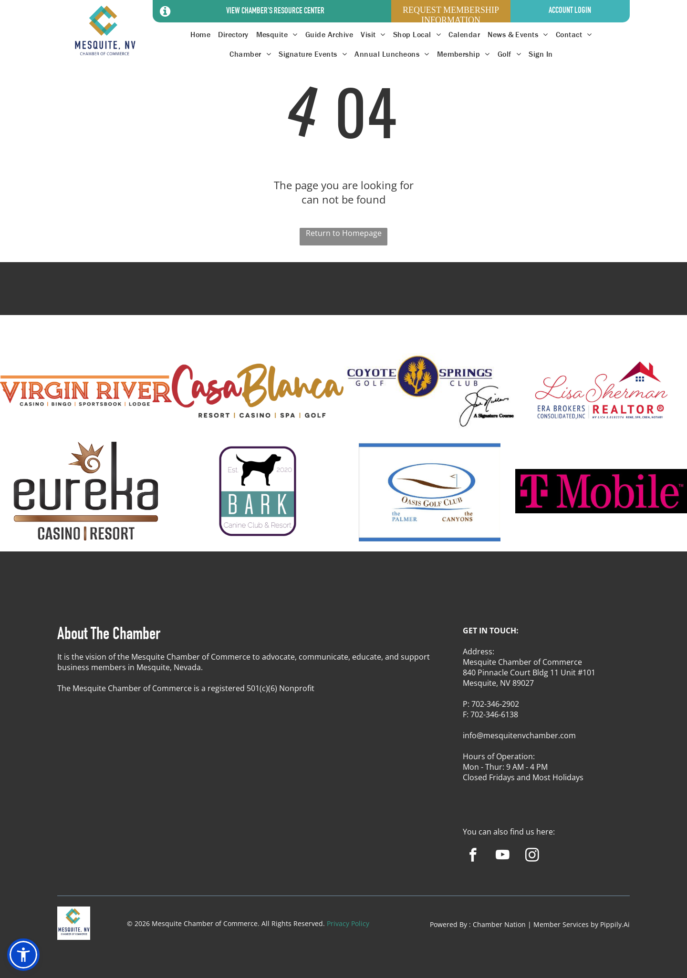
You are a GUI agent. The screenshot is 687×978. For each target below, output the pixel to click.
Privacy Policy (348, 923)
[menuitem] (200, 34)
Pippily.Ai (615, 924)
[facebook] (473, 856)
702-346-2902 (495, 704)
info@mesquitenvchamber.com (519, 735)
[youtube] (502, 856)
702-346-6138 (494, 714)
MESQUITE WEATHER (343, 297)
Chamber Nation (499, 924)
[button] (23, 954)
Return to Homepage (344, 233)
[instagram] (532, 856)
